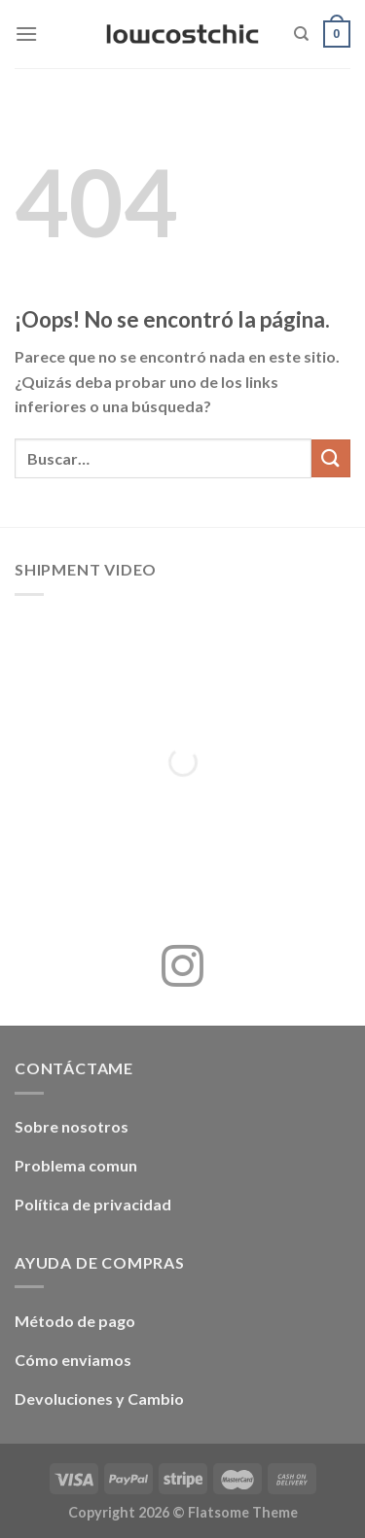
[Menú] (26, 33)
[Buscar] (301, 34)
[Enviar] (330, 458)
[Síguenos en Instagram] (182, 969)
